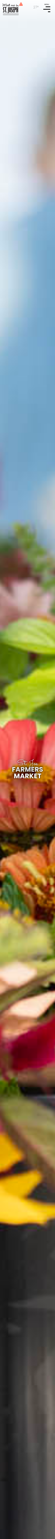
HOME (10, 8)
